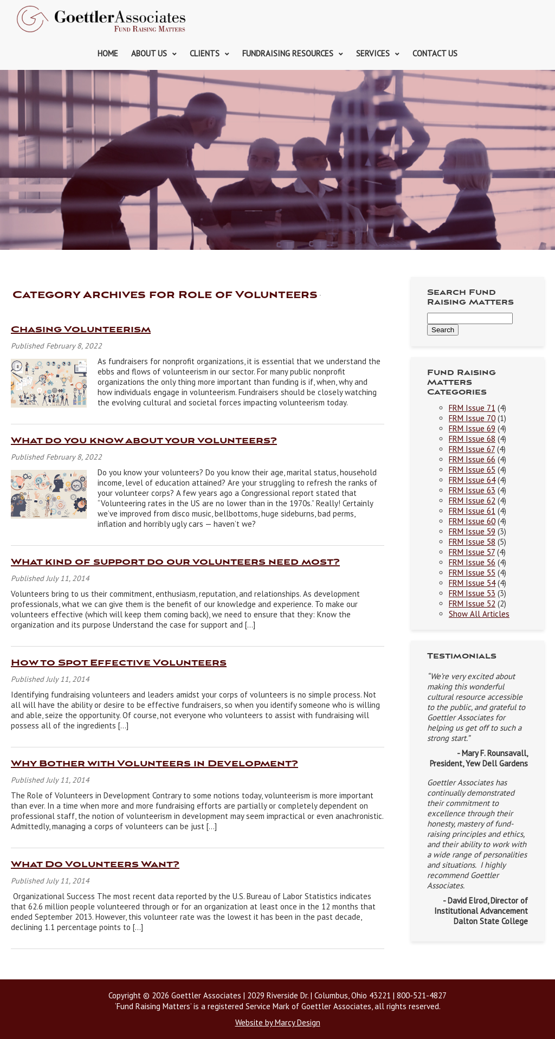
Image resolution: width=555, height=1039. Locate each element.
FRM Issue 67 (472, 449)
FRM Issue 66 (472, 459)
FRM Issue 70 (472, 418)
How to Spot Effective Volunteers (119, 663)
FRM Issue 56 (472, 562)
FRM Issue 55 (472, 572)
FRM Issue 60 (472, 521)
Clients (205, 53)
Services (373, 53)
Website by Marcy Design (277, 1022)
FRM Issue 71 (472, 408)
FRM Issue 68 (472, 439)
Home (108, 53)
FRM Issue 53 (472, 593)
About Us (149, 53)
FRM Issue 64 (472, 480)
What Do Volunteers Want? (95, 864)
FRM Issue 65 (472, 469)
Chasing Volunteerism (81, 329)
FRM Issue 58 (472, 542)
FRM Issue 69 (472, 428)
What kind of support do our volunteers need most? (175, 562)
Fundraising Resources (287, 53)
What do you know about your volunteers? (144, 441)
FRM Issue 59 (472, 531)
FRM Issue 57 (472, 552)
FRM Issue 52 (472, 603)
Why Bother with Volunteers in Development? (154, 764)
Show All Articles (479, 614)
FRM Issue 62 (472, 500)
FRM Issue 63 (472, 490)
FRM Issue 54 (472, 583)
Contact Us (434, 53)
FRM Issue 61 (472, 511)
